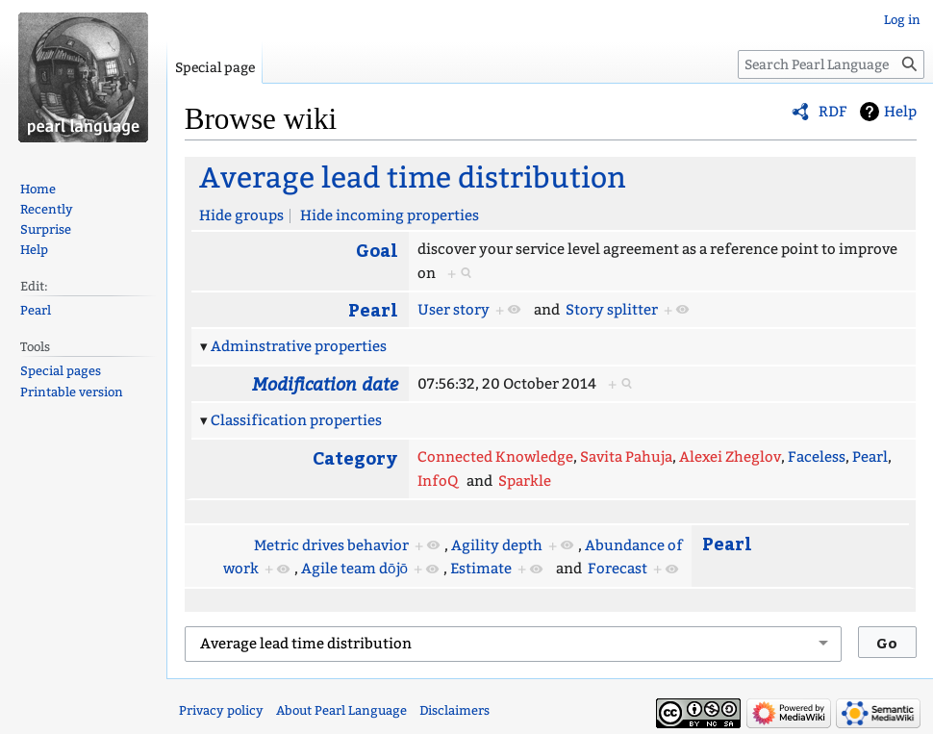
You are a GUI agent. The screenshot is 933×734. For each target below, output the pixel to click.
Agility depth (496, 545)
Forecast (617, 568)
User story (453, 309)
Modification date (325, 383)
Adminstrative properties (299, 346)
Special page (215, 68)
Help (900, 111)
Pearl (373, 309)
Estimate (481, 568)
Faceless (816, 457)
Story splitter (612, 309)
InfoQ (437, 481)
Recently (46, 209)
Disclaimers (454, 710)
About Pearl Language (341, 710)
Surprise (45, 229)
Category (355, 457)
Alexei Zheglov (730, 457)
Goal (377, 250)
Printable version (71, 392)
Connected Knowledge (495, 457)
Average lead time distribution (412, 178)
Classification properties (296, 420)
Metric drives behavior (331, 545)
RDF (833, 111)
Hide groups (241, 215)
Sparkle (524, 481)
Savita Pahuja (626, 457)
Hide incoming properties (389, 215)
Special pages (60, 371)
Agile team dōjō (354, 568)
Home (38, 189)
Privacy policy (221, 710)
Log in (902, 20)
